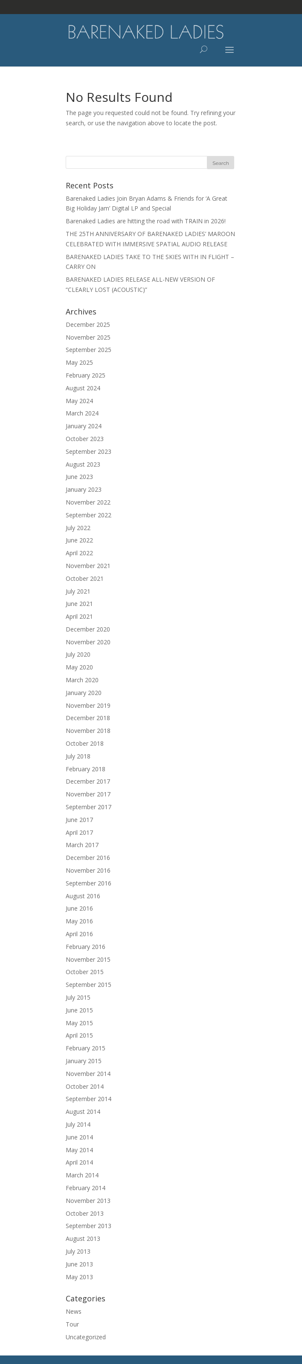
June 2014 (79, 1137)
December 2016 (88, 858)
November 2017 (88, 794)
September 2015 (88, 984)
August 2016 (83, 896)
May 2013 (79, 1277)
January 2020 (84, 693)
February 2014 (85, 1188)
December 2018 (88, 718)
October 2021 (85, 578)
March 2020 (82, 680)
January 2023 (84, 489)
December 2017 (88, 781)
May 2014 (79, 1150)
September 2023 (88, 451)
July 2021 (78, 591)
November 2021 (88, 566)
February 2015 (85, 1048)
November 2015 (88, 959)
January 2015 (84, 1061)
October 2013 (85, 1213)
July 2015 (78, 997)
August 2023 (83, 464)
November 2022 (88, 502)
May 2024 (79, 401)
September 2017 (88, 807)
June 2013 (79, 1264)
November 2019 (88, 705)
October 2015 (85, 972)
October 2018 (85, 743)
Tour (72, 1324)
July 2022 (78, 528)
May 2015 (79, 1023)
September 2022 (88, 515)
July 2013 (78, 1251)
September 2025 (88, 350)
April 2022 (79, 553)
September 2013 (88, 1226)
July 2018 (78, 756)
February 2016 (85, 947)
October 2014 (85, 1086)
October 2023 (85, 439)
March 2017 (82, 845)
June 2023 (79, 477)
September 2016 (88, 883)
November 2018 (88, 731)
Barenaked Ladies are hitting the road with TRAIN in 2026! (146, 221)
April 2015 (79, 1035)
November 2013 (88, 1201)
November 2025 (88, 337)
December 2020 (88, 629)
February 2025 (85, 375)
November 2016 (88, 870)
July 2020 (78, 654)
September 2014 (88, 1099)
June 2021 (79, 604)
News (73, 1311)
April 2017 (79, 832)
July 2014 (78, 1124)
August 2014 (83, 1111)
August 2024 (83, 388)
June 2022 (79, 540)
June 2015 (79, 1010)
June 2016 (79, 908)
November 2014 (88, 1074)
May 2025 (79, 362)
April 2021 (79, 616)
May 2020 (79, 667)
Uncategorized (86, 1337)
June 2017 (79, 820)
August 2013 (83, 1238)
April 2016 (79, 934)
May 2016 (79, 921)
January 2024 (84, 426)
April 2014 (79, 1162)
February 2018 (85, 769)
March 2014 (82, 1175)
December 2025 (88, 324)
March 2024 (82, 413)
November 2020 (88, 642)
